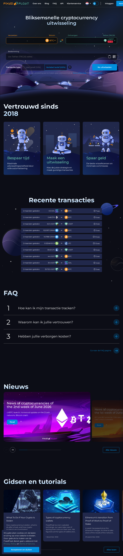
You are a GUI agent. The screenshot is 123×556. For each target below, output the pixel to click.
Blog (47, 3)
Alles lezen (112, 549)
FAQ (55, 3)
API (61, 3)
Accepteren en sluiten (21, 550)
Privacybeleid (97, 72)
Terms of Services (79, 72)
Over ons (37, 3)
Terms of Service (27, 544)
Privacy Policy (10, 544)
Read (12, 421)
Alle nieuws (111, 449)
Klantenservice (74, 3)
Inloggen (109, 3)
